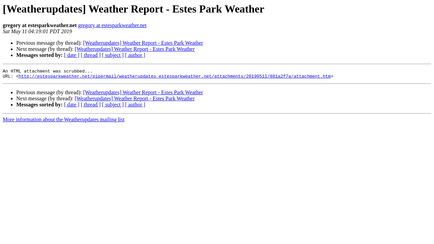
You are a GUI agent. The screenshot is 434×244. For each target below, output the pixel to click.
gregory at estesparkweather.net (112, 25)
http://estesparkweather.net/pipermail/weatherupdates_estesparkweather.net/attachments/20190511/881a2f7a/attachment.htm (175, 78)
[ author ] (135, 55)
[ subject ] (113, 55)
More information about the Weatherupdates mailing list (63, 121)
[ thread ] (91, 55)
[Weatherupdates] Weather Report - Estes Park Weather (143, 43)
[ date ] (71, 55)
